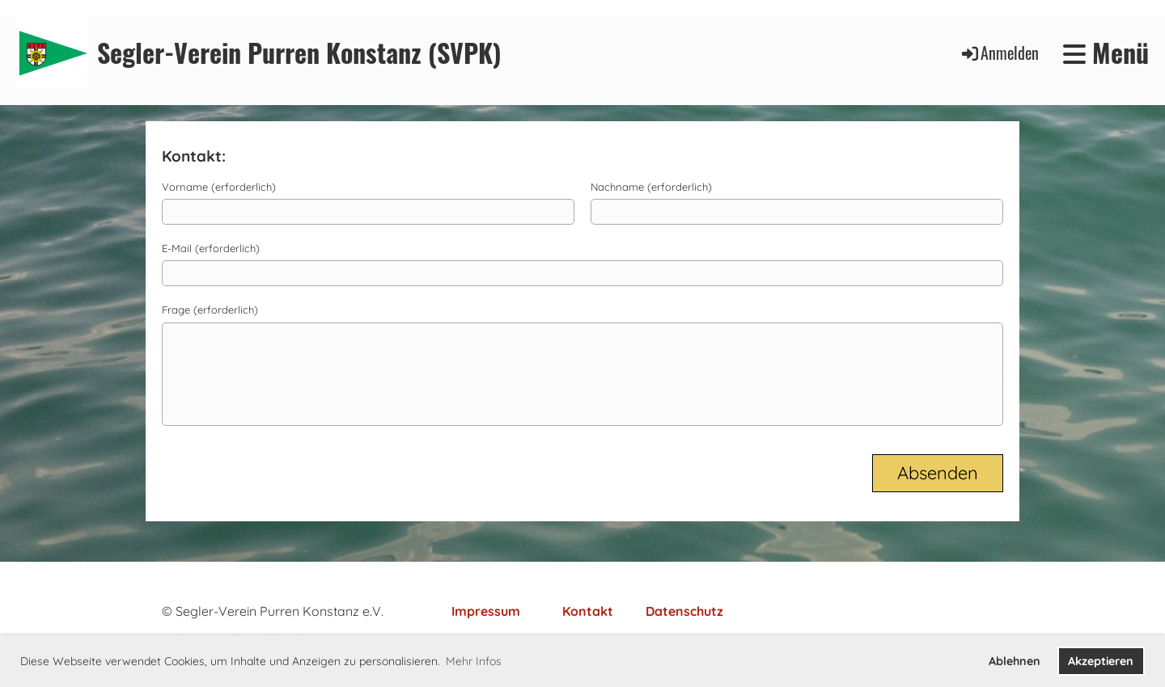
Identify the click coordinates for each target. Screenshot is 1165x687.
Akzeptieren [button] (1100, 661)
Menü (1106, 53)
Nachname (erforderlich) (651, 186)
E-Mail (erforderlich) (211, 248)
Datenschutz (684, 611)
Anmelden (999, 52)
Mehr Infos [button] (474, 661)
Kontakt (587, 611)
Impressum (485, 611)
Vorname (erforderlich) (219, 186)
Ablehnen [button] (1014, 661)
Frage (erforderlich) (210, 309)
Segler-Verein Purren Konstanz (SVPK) (299, 53)
